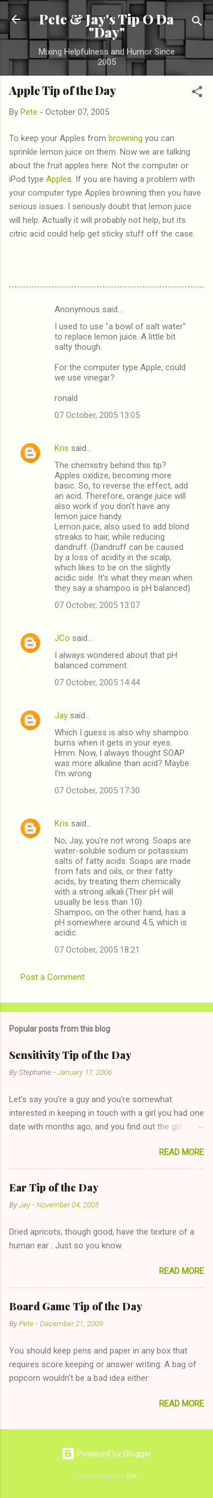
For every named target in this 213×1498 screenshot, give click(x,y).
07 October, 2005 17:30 (97, 790)
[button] (197, 93)
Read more (181, 1152)
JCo (62, 638)
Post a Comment (52, 977)
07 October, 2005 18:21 (97, 950)
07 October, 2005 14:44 (97, 682)
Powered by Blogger (106, 1454)
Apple (56, 179)
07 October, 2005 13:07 (97, 605)
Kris (62, 448)
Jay (61, 715)
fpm (131, 1476)
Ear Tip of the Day (53, 1187)
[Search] (197, 23)
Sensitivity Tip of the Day (70, 1055)
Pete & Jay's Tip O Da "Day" (106, 25)
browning (125, 138)
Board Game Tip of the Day (75, 1306)
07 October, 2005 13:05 (97, 415)
